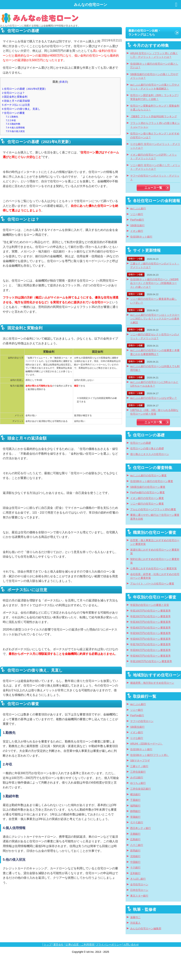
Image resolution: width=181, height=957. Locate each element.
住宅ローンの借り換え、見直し (21, 109)
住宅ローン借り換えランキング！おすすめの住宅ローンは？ (154, 135)
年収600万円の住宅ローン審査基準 (150, 639)
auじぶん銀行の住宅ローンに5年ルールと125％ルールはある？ (154, 384)
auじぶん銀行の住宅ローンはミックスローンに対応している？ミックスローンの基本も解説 (155, 319)
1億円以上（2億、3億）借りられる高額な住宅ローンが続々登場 (154, 412)
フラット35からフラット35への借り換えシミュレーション (155, 125)
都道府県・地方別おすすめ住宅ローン (152, 683)
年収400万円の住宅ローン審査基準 (150, 627)
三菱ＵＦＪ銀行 (139, 766)
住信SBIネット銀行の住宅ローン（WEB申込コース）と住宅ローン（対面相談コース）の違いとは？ (154, 283)
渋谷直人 (135, 922)
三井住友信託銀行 (140, 788)
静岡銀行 (135, 811)
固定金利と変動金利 (14, 96)
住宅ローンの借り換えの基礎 (147, 448)
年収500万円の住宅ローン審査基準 (150, 633)
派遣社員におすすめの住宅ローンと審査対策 (154, 551)
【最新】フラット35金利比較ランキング (153, 116)
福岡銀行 (135, 805)
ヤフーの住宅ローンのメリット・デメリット (154, 177)
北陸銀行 (135, 856)
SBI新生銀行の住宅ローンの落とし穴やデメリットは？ (154, 76)
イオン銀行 (136, 231)
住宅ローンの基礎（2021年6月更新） (24, 88)
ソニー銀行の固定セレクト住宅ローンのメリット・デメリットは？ (154, 336)
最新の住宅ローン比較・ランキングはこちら (144, 32)
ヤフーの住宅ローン (141, 721)
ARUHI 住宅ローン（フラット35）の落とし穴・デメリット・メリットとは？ (154, 55)
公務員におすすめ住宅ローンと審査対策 (153, 568)
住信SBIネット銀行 (141, 236)
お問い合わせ (131, 944)
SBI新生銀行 (137, 225)
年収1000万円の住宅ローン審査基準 (151, 661)
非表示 (63, 81)
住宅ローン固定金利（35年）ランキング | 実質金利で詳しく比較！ (154, 97)
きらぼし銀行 (138, 878)
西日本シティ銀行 (140, 828)
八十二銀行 (136, 845)
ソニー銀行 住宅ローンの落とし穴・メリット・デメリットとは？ (155, 167)
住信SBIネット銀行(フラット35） (149, 755)
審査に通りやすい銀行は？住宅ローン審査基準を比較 (154, 517)
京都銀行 (135, 834)
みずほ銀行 (136, 777)
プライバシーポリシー (109, 944)
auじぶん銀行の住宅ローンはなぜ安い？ (153, 398)
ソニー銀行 (136, 214)
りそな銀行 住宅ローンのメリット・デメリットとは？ (155, 146)
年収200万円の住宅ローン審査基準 (150, 616)
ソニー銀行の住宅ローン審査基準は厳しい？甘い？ (153, 301)
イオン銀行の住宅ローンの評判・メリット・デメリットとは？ (153, 156)
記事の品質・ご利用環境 (80, 944)
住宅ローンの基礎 (140, 443)
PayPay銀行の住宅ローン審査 (147, 492)
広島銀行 (135, 839)
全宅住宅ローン (139, 884)
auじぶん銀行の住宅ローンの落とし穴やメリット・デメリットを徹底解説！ (155, 86)
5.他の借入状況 (15, 131)
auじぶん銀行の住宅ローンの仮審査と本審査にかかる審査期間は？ (155, 352)
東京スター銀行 (139, 895)
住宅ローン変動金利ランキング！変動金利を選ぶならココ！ (154, 107)
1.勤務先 (12, 116)
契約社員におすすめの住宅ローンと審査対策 (154, 561)
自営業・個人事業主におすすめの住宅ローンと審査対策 (154, 542)
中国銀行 (135, 862)
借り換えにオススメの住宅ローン (149, 454)
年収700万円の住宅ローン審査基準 (150, 644)
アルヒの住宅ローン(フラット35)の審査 (153, 509)
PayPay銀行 (137, 219)
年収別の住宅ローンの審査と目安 (149, 605)
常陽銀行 (135, 817)
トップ (48, 944)
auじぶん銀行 (138, 208)
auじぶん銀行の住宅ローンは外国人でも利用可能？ (155, 368)
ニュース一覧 (153, 187)
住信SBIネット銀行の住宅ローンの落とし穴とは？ (154, 65)
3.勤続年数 (13, 124)
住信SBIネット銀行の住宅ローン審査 (151, 481)
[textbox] (61, 589)
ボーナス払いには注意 (16, 104)
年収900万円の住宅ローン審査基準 (150, 655)
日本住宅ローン (139, 890)
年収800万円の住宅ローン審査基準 (150, 650)
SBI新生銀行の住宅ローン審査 (147, 487)
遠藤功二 (135, 917)
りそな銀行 (136, 738)
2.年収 (11, 120)
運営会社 (58, 944)
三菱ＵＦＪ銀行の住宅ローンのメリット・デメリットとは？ (154, 265)
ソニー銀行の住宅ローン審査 (147, 503)
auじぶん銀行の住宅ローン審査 (148, 475)
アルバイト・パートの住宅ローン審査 (152, 583)
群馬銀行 (135, 850)
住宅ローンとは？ (13, 93)
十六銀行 (135, 867)
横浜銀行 (135, 794)
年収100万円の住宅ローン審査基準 (150, 610)
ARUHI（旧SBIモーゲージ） (146, 743)
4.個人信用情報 (15, 127)
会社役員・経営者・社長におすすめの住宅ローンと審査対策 (154, 576)
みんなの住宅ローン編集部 (145, 928)
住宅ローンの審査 (13, 113)
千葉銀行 (135, 800)
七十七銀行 (136, 822)
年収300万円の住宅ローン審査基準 (150, 622)
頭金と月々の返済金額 (16, 100)
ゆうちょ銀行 (138, 783)
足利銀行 (135, 873)
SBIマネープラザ (140, 760)
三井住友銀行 (138, 771)
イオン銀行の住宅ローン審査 (147, 498)
